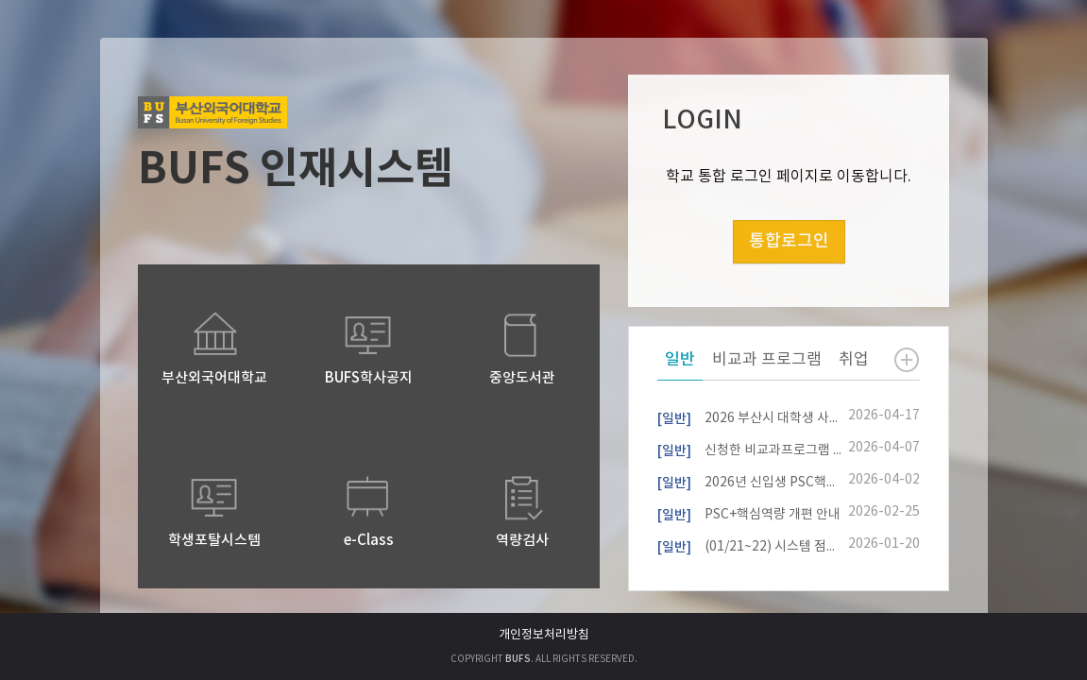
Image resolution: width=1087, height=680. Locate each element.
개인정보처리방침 (544, 635)
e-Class (369, 541)
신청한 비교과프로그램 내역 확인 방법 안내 (749, 448)
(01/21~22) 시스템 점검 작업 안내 (749, 545)
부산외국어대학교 (214, 378)
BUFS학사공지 (369, 378)
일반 (680, 359)
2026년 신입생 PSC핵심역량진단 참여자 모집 (749, 481)
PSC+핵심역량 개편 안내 (749, 513)
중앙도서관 (522, 378)
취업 (854, 359)
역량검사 (522, 541)
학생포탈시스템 (214, 541)
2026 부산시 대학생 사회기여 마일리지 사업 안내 (749, 416)
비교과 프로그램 (767, 359)
